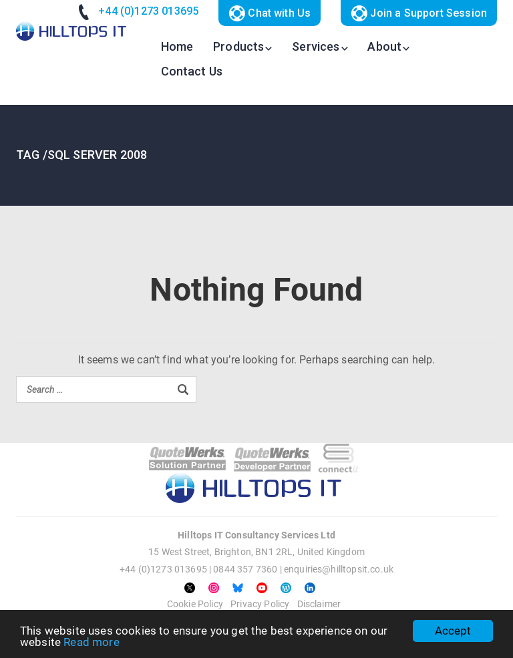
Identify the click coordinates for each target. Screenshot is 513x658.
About (384, 46)
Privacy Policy (259, 604)
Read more (91, 642)
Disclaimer (319, 604)
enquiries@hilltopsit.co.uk (338, 569)
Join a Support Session (419, 13)
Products (238, 46)
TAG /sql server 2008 (81, 155)
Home (177, 46)
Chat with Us (269, 13)
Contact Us (192, 71)
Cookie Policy (195, 604)
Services (315, 46)
